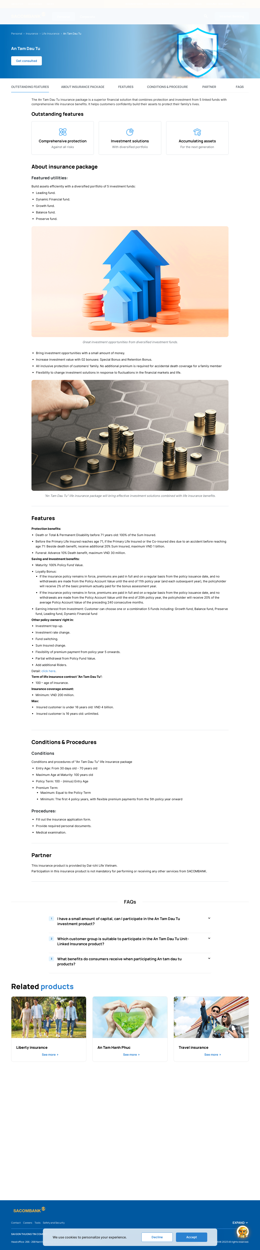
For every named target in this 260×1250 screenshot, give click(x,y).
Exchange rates (158, 4)
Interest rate (134, 4)
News (50, 4)
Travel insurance (193, 1047)
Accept (191, 1237)
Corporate (87, 17)
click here (48, 671)
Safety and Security (54, 1222)
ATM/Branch (182, 4)
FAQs (198, 4)
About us (17, 4)
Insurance (32, 33)
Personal (63, 17)
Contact (16, 1222)
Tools (37, 1222)
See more (49, 1055)
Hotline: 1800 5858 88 (219, 4)
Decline (157, 1237)
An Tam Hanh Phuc (114, 1047)
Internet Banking (232, 16)
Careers (27, 1222)
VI (243, 4)
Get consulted (26, 61)
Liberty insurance (32, 1047)
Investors (35, 4)
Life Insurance (51, 33)
